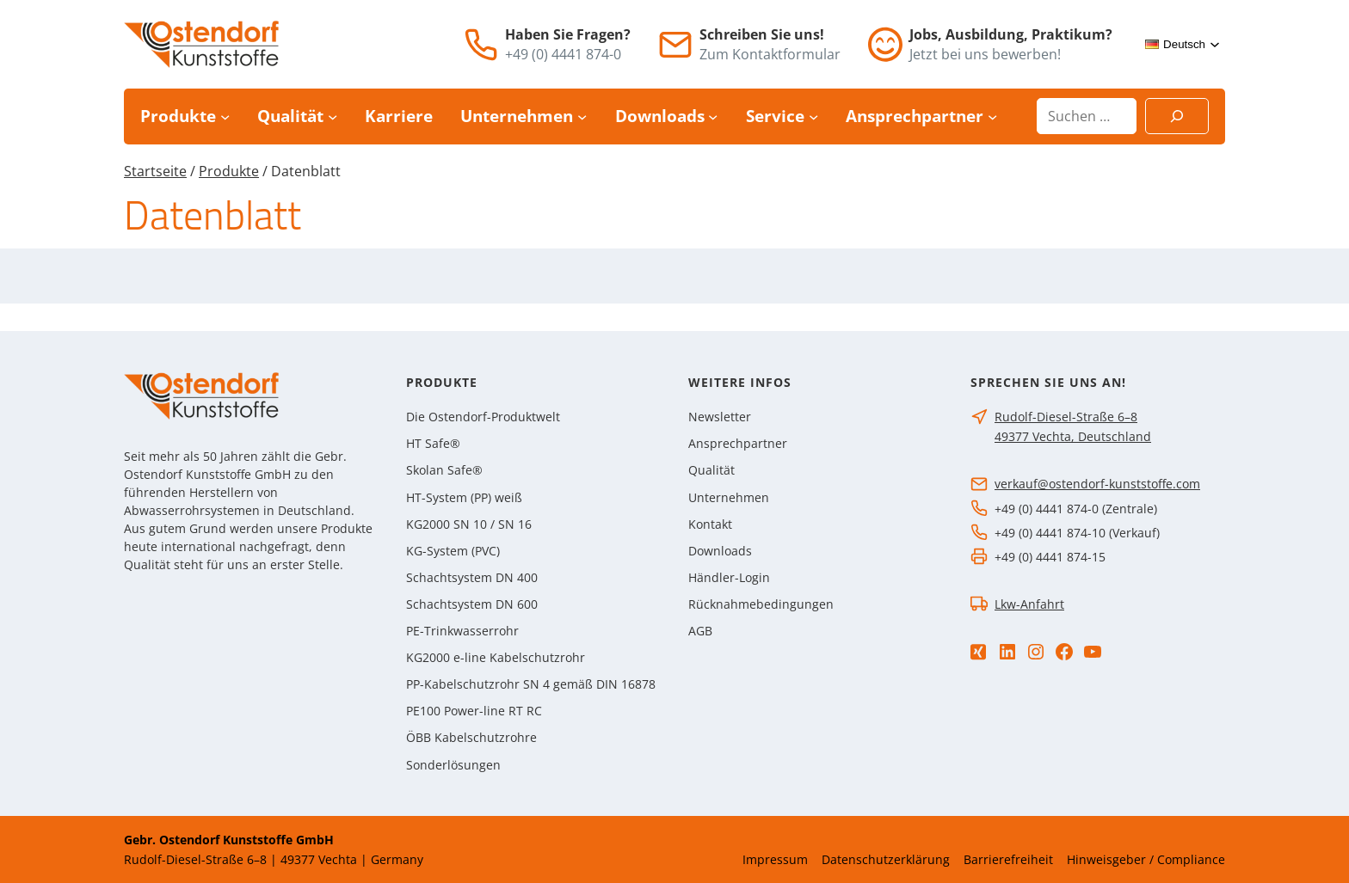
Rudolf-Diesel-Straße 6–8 (1066, 416)
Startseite (155, 171)
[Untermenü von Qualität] (332, 116)
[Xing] (978, 652)
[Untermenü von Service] (813, 116)
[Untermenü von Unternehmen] (582, 116)
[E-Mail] (675, 45)
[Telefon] (481, 45)
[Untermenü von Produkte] (225, 116)
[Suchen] (1177, 116)
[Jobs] (885, 44)
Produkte (229, 171)
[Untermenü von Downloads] (713, 116)
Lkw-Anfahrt (1029, 604)
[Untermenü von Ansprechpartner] (992, 116)
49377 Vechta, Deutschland (1073, 436)
